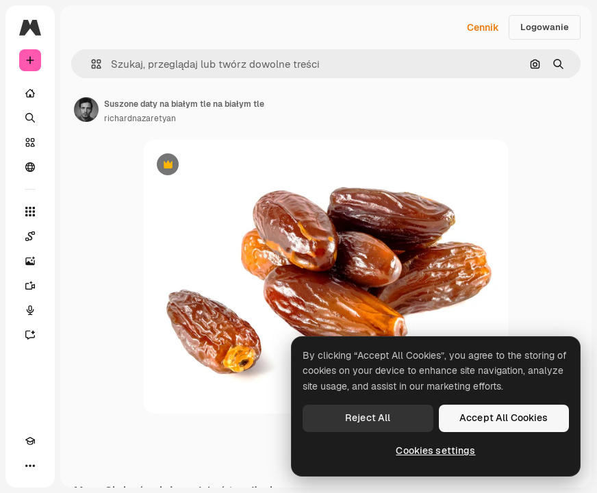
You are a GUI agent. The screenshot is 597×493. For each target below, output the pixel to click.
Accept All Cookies (503, 418)
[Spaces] (30, 236)
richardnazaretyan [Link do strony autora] (140, 118)
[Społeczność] (30, 167)
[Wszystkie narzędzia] (30, 212)
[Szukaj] (30, 118)
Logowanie (544, 27)
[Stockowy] (30, 142)
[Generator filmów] (30, 285)
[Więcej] (30, 466)
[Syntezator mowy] (30, 310)
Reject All (367, 418)
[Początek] (30, 93)
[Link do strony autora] (86, 109)
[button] (91, 64)
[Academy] (30, 441)
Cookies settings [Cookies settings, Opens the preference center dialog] (435, 450)
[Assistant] (30, 335)
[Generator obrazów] (30, 261)
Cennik (483, 27)
